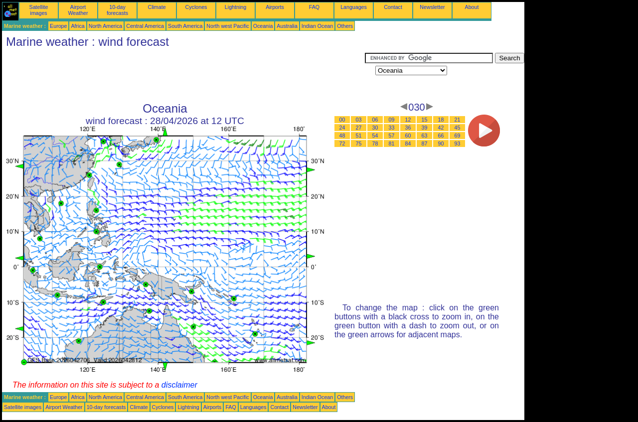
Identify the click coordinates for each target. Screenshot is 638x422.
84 (408, 143)
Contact (393, 7)
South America (185, 26)
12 (408, 120)
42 (441, 128)
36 (408, 128)
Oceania (263, 26)
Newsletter (432, 7)
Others (345, 26)
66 (441, 136)
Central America (145, 26)
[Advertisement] (183, 75)
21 (458, 120)
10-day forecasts (117, 10)
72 (342, 143)
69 (458, 136)
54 (375, 136)
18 (441, 120)
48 (342, 136)
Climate (156, 7)
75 (359, 143)
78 (375, 143)
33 (392, 128)
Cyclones (196, 7)
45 (458, 128)
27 (359, 128)
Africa (77, 26)
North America (106, 26)
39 (425, 128)
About (472, 7)
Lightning (235, 7)
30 (375, 128)
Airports (275, 7)
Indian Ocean (317, 26)
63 (425, 136)
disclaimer (179, 385)
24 (342, 128)
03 (359, 120)
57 (392, 136)
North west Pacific (227, 26)
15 (425, 120)
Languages (353, 7)
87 (425, 143)
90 (441, 143)
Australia (287, 26)
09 (392, 120)
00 (342, 120)
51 (359, 136)
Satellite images (38, 10)
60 (408, 136)
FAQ (314, 7)
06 (375, 120)
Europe (58, 26)
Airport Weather (78, 10)
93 (458, 143)
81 (392, 143)
